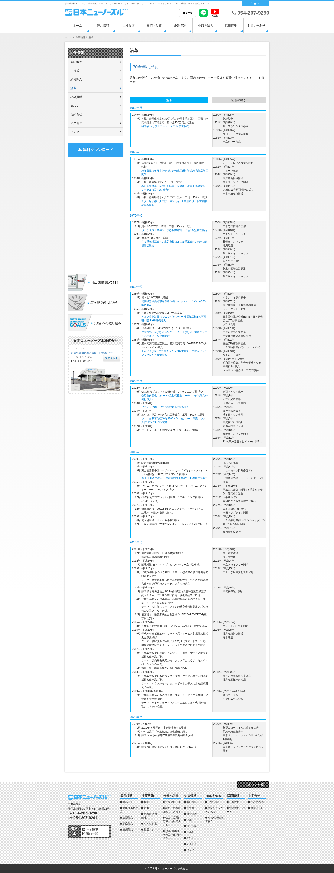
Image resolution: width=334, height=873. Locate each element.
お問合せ (254, 795)
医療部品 (128, 829)
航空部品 (128, 823)
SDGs (74, 105)
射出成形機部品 (129, 810)
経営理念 (76, 79)
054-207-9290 (250, 13)
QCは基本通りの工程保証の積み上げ (172, 835)
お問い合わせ (256, 25)
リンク (74, 132)
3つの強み (214, 802)
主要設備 (129, 25)
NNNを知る (205, 25)
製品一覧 (128, 802)
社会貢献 (76, 97)
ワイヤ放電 (150, 823)
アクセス (76, 123)
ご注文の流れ (258, 802)
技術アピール (173, 802)
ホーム (77, 25)
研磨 (146, 808)
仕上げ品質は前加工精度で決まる (172, 821)
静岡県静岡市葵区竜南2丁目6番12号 (92, 352)
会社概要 (76, 62)
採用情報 (231, 25)
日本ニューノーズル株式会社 (171, 868)
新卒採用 (234, 802)
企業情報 (180, 25)
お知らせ (76, 114)
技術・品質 (154, 25)
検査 (146, 802)
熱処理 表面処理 (149, 816)
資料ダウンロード (95, 150)
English (255, 3)
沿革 (73, 88)
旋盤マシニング (150, 831)
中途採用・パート (236, 810)
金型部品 (128, 817)
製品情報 (103, 25)
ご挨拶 (74, 70)
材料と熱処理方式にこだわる (172, 810)
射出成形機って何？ (214, 819)
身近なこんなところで (214, 810)
